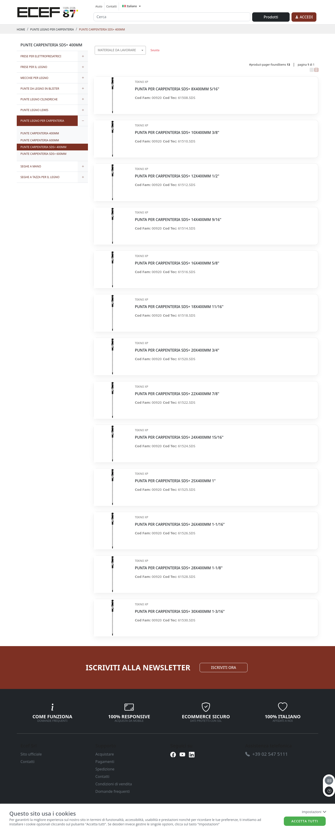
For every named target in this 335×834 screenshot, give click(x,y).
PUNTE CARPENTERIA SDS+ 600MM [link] (43, 154)
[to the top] (329, 791)
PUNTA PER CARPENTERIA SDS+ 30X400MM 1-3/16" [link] (180, 611)
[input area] (172, 16)
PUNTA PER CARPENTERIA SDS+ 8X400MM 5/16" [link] (177, 89)
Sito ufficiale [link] (31, 754)
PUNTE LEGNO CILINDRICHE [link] (39, 99)
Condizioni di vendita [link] (113, 784)
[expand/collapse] (83, 56)
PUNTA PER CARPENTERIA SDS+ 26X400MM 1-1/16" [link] (180, 524)
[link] (48, 11)
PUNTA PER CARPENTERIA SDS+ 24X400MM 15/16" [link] (179, 437)
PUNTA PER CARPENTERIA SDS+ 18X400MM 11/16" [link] (179, 307)
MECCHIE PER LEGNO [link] (34, 78)
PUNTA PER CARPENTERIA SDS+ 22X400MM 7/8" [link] (177, 394)
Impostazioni (314, 812)
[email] (329, 780)
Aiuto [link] (98, 6)
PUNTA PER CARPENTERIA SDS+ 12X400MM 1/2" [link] (177, 176)
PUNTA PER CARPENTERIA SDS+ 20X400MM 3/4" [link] (177, 350)
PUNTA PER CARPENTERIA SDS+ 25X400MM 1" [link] (175, 481)
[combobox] (120, 50)
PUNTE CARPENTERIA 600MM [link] (39, 140)
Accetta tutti (304, 821)
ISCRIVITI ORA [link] (223, 667)
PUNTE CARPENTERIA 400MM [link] (39, 133)
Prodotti (271, 17)
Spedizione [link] (104, 769)
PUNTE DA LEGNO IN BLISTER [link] (39, 89)
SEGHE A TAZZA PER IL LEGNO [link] (40, 177)
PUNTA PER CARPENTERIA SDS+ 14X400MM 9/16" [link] (178, 219)
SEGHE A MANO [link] (30, 166)
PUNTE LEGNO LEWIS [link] (34, 110)
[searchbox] (143, 56)
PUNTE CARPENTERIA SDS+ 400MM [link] (102, 29)
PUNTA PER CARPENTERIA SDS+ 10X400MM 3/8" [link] (177, 132)
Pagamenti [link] (104, 761)
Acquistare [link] (104, 754)
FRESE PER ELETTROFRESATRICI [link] (40, 56)
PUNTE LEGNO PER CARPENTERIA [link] (52, 29)
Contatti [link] (111, 6)
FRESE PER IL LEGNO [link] (33, 67)
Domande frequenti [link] (112, 791)
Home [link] (21, 29)
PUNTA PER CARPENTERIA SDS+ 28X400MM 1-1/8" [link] (179, 568)
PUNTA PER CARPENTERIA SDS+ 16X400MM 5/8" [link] (177, 263)
